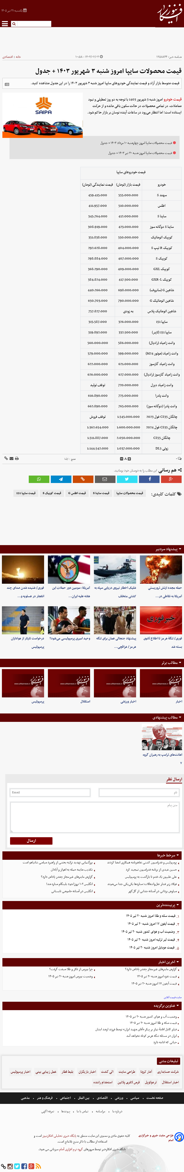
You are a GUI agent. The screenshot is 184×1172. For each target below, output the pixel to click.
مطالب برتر (169, 663)
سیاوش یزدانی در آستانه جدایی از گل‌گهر (152, 891)
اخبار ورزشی (128, 701)
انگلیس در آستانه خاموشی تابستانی (72, 891)
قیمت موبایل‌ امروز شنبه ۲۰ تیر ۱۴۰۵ (151, 948)
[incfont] (129, 459)
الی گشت (107, 1072)
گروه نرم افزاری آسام (70, 1149)
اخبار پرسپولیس (20, 1072)
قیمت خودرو (173, 99)
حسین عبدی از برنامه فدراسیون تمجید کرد (151, 869)
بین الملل (83, 1098)
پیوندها (65, 1111)
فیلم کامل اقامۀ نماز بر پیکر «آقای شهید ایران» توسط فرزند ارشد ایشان (136, 1029)
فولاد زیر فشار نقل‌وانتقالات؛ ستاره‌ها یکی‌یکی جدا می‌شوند (142, 884)
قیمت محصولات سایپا (129, 493)
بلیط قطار (67, 1072)
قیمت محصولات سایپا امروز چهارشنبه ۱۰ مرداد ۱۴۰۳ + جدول (136, 143)
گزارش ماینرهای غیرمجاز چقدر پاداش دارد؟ (67, 877)
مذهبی (25, 1098)
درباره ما (117, 1111)
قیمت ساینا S (101, 493)
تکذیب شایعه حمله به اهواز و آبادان (72, 869)
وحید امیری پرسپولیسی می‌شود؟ (70, 638)
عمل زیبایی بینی (45, 1072)
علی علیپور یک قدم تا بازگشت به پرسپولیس (151, 877)
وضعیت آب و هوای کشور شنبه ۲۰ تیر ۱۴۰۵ (148, 932)
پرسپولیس (38, 701)
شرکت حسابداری (168, 1072)
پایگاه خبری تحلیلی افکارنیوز (59, 1136)
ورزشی (119, 1098)
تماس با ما (82, 1111)
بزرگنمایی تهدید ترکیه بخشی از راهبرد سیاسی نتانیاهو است (58, 862)
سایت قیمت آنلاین (173, 997)
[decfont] (121, 459)
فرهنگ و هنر (44, 1098)
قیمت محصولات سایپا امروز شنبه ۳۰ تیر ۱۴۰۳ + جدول (140, 153)
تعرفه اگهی (48, 1111)
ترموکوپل (151, 1082)
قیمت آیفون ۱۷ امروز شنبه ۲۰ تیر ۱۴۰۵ (151, 924)
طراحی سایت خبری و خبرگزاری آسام (155, 1138)
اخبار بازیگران (87, 1072)
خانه (18, 57)
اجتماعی (65, 1098)
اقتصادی (7, 57)
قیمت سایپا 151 (25, 493)
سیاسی (135, 1098)
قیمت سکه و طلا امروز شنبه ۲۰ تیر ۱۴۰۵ (150, 916)
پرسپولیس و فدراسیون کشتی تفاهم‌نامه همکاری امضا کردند (142, 862)
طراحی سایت (127, 1072)
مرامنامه (100, 1111)
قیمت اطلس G (77, 493)
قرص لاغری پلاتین (129, 1082)
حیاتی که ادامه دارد (165, 1042)
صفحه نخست (154, 1098)
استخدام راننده (102, 1082)
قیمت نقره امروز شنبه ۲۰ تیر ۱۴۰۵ (157, 976)
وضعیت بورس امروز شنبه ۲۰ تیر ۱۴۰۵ (70, 976)
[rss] (38, 1166)
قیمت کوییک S (52, 493)
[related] (7, 84)
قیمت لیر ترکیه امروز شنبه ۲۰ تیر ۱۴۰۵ (151, 940)
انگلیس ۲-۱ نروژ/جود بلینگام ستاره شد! (69, 884)
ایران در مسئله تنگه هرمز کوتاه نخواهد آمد (151, 1036)
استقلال (85, 701)
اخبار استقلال (170, 1082)
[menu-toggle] (5, 23)
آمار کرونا (146, 1072)
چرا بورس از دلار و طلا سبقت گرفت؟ (71, 969)
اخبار (179, 701)
